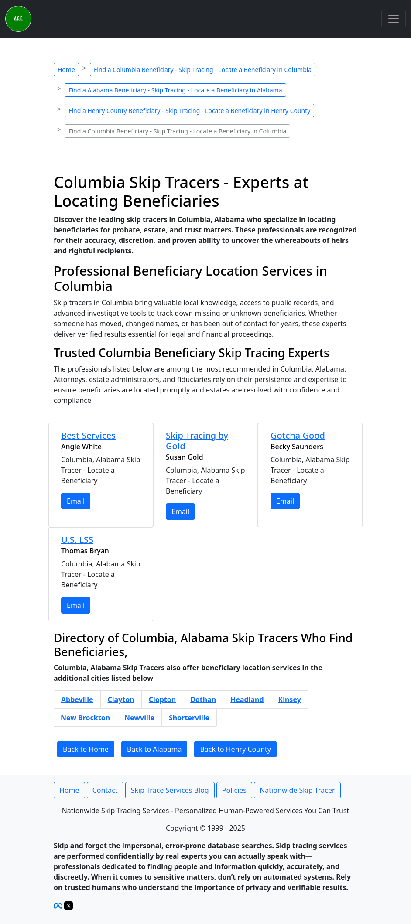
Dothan (203, 699)
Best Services (88, 435)
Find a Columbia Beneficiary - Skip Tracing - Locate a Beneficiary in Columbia (203, 69)
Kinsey (289, 699)
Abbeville (77, 699)
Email (76, 501)
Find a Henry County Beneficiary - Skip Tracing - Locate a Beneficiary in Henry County (189, 110)
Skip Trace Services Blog (170, 790)
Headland (247, 699)
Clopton (162, 699)
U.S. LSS (77, 540)
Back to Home (86, 749)
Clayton (121, 699)
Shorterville (189, 718)
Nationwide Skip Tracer (297, 790)
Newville (139, 718)
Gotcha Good (298, 435)
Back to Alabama (154, 749)
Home (66, 69)
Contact (105, 790)
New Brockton (85, 718)
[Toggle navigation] (393, 18)
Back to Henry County (235, 749)
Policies (234, 790)
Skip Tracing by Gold (197, 441)
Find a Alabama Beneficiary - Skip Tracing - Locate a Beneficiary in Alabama (175, 90)
